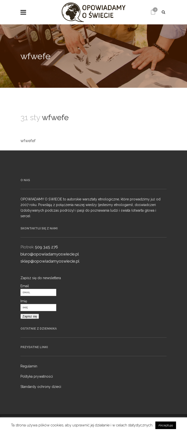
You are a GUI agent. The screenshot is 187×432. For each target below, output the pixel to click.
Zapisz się (29, 316)
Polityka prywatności (36, 376)
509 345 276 (46, 247)
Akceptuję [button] (165, 425)
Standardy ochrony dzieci (40, 387)
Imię (23, 301)
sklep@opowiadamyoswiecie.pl (49, 261)
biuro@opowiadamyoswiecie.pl (49, 254)
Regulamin (28, 366)
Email (24, 286)
